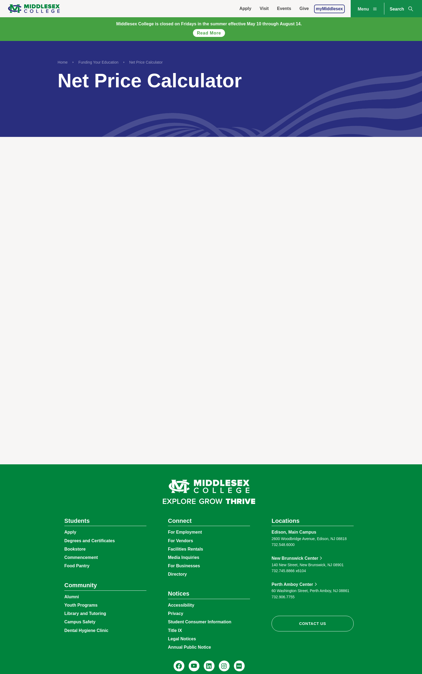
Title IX (175, 630)
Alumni (71, 596)
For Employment (185, 532)
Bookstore (75, 549)
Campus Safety (80, 622)
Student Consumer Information (199, 622)
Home (63, 62)
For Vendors (180, 540)
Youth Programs (80, 605)
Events (284, 8)
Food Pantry (76, 566)
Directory (177, 574)
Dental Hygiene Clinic (86, 630)
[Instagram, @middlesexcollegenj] (224, 666)
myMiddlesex (329, 8)
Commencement (81, 557)
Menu (368, 9)
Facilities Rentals (185, 549)
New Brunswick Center (295, 558)
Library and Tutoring (85, 613)
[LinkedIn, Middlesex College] (209, 666)
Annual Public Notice (189, 647)
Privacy (175, 613)
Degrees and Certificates (89, 540)
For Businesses (184, 566)
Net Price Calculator (146, 62)
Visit (264, 8)
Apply (245, 8)
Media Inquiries (183, 557)
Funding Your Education (98, 62)
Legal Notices (182, 639)
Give (304, 8)
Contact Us (312, 623)
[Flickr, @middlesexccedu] (239, 666)
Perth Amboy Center (292, 584)
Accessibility (181, 605)
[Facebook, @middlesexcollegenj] (179, 666)
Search (402, 9)
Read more (209, 33)
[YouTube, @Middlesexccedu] (194, 666)
